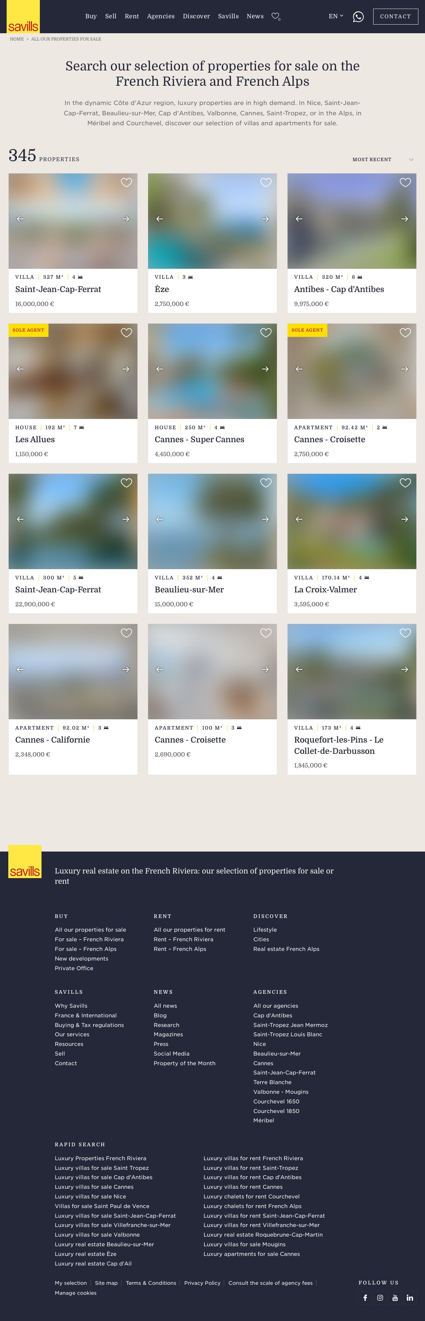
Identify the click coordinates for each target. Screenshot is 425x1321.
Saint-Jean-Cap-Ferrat (284, 1072)
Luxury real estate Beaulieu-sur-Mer (104, 1244)
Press (161, 1043)
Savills (228, 16)
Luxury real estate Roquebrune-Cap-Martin (263, 1234)
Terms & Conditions (151, 1282)
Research (166, 1024)
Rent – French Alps (180, 948)
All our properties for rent (189, 929)
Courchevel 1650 (276, 1101)
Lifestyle (265, 929)
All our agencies (275, 1005)
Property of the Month (184, 1063)
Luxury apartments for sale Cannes (252, 1253)
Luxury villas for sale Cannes (94, 1186)
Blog (160, 1015)
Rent (132, 16)
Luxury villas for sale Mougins (245, 1244)
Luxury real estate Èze (86, 1253)
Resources (69, 1043)
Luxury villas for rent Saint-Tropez (251, 1167)
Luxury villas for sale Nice (90, 1196)
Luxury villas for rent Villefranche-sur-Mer (262, 1224)
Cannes (263, 1063)
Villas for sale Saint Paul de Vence (102, 1205)
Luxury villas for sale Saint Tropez (102, 1167)
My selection (71, 1282)
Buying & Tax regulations (89, 1024)
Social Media (172, 1053)
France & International (86, 1015)
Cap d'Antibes (272, 1015)
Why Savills (71, 1005)
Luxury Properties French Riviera (100, 1158)
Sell (111, 16)
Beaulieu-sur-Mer (277, 1053)
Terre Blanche (272, 1081)
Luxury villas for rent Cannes (243, 1186)
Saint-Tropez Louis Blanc (287, 1034)
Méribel (263, 1120)
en (336, 16)
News (255, 16)
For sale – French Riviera (89, 939)
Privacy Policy (202, 1282)
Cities (261, 939)
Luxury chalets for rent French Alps (252, 1205)
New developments (81, 958)
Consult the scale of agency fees (270, 1282)
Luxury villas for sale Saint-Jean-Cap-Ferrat (115, 1215)
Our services (72, 1034)
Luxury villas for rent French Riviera (253, 1158)
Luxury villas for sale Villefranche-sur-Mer (113, 1224)
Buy (91, 16)
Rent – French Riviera (183, 939)
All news (165, 1005)
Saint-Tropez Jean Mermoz (290, 1024)
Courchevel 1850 (276, 1110)
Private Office (74, 968)
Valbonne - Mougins (280, 1091)
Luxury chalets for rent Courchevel (252, 1196)
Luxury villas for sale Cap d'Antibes (103, 1176)
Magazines (168, 1034)
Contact (395, 17)
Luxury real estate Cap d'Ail (93, 1263)
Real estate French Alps (286, 948)
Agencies (161, 16)
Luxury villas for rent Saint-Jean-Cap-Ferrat (264, 1215)
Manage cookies (76, 1292)
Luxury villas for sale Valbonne (97, 1234)
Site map (106, 1282)
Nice (259, 1043)
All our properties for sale (90, 929)
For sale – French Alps (86, 948)
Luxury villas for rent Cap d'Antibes (252, 1176)
